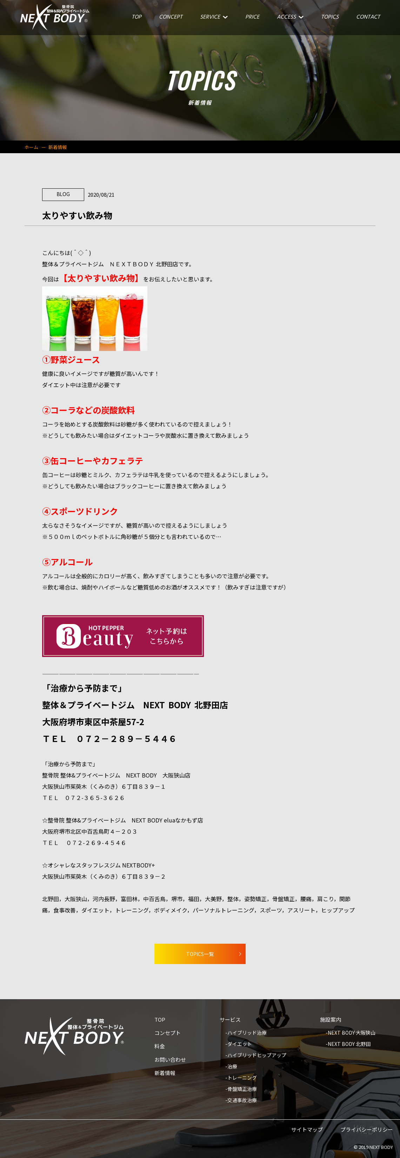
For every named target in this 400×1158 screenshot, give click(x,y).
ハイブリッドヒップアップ (256, 1056)
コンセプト (167, 1033)
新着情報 (164, 1073)
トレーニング (242, 1078)
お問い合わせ (170, 1060)
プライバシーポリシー (366, 1130)
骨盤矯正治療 (242, 1089)
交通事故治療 (242, 1101)
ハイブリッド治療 (247, 1033)
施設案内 (330, 1020)
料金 (159, 1046)
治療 (232, 1067)
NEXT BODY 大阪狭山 (351, 1033)
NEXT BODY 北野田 (349, 1044)
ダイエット (239, 1044)
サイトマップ (307, 1130)
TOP (159, 1020)
